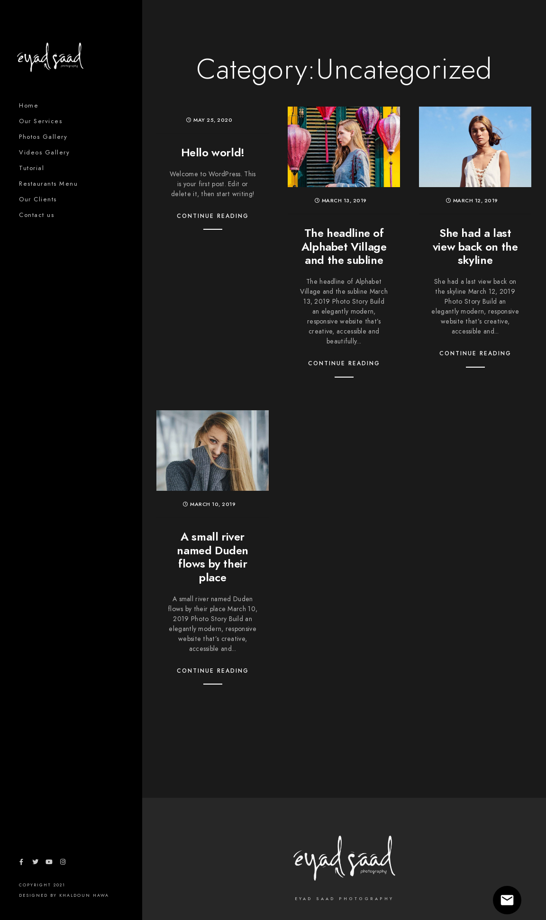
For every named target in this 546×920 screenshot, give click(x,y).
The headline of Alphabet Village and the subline (344, 246)
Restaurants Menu (48, 184)
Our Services (40, 121)
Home (28, 105)
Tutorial (31, 168)
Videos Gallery (44, 152)
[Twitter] (35, 863)
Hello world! (213, 152)
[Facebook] (21, 863)
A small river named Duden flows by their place (212, 557)
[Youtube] (49, 863)
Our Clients (38, 199)
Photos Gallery (43, 137)
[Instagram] (63, 863)
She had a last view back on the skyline (475, 246)
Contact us (36, 215)
